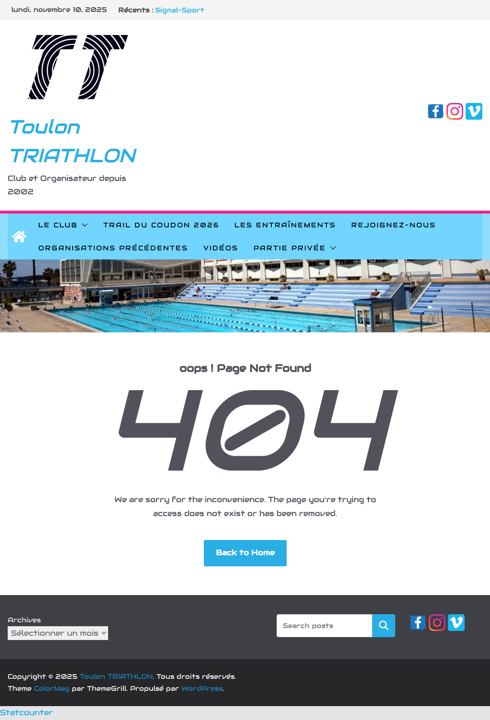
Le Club (58, 225)
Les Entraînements (285, 225)
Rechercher (383, 625)
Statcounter (26, 713)
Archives (24, 620)
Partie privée (290, 248)
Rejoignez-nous (393, 225)
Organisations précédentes (113, 248)
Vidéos (220, 248)
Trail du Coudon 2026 (161, 225)
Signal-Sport (179, 10)
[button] (83, 225)
